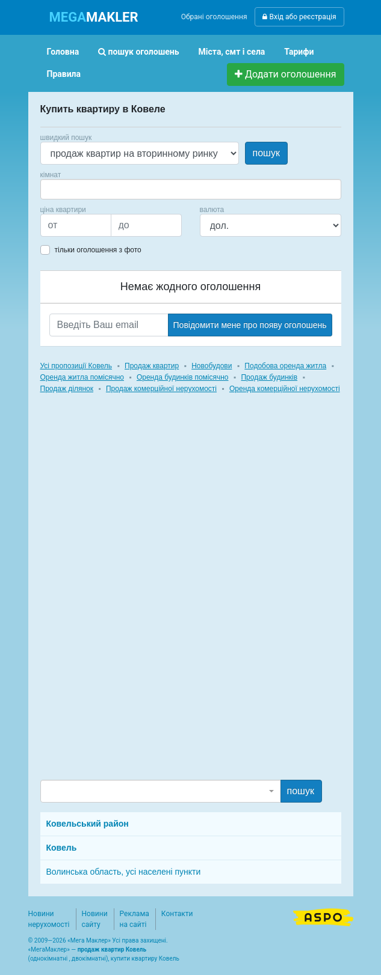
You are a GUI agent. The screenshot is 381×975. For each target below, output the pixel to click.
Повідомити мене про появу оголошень (250, 325)
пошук (266, 153)
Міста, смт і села (232, 51)
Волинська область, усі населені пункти (123, 871)
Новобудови (211, 366)
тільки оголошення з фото (98, 250)
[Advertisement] (130, 598)
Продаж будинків (269, 377)
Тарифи (299, 51)
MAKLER (93, 17)
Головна (63, 51)
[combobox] (190, 189)
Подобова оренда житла (285, 366)
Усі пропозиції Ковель (76, 366)
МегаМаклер (49, 949)
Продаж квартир (152, 366)
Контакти (177, 914)
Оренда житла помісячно (82, 377)
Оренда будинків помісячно (183, 377)
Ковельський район (87, 823)
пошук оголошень (138, 51)
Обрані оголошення (214, 17)
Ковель (61, 847)
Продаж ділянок (66, 388)
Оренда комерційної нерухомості (284, 388)
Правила (64, 74)
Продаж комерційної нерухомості (161, 388)
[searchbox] (62, 189)
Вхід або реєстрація (299, 17)
